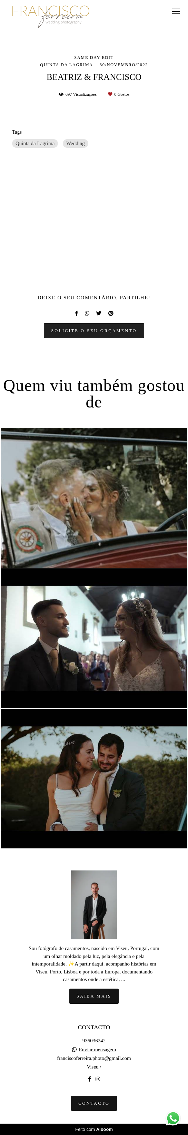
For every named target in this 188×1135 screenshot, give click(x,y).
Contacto (94, 1103)
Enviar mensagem (97, 1049)
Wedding (75, 143)
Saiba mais (94, 996)
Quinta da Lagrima (35, 143)
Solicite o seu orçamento (94, 330)
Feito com (94, 1129)
